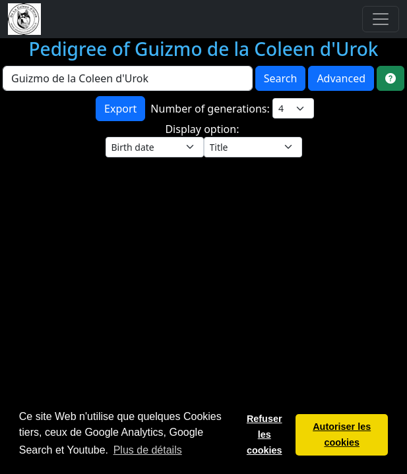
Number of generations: (211, 108)
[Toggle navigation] (380, 19)
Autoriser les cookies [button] (342, 434)
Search (280, 78)
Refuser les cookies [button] (264, 434)
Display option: (203, 129)
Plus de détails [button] (147, 450)
